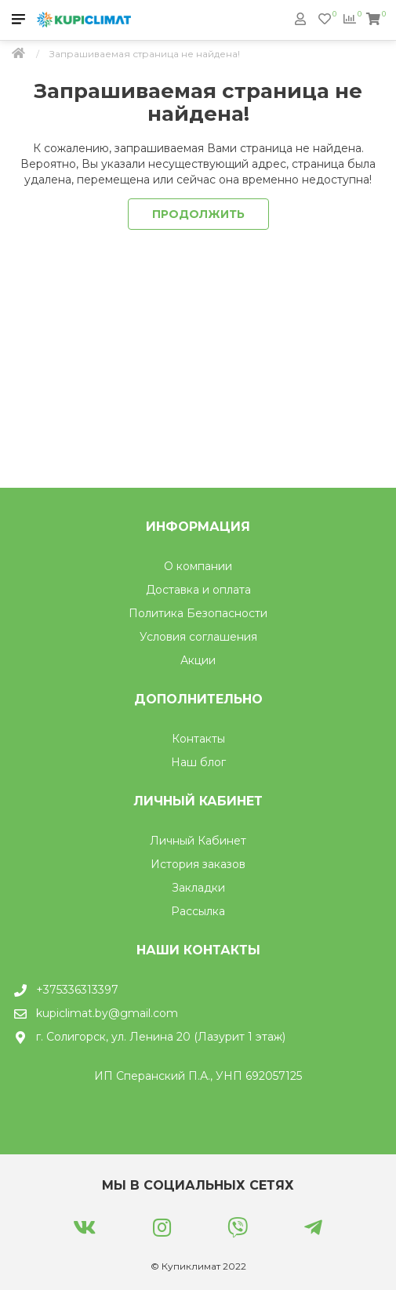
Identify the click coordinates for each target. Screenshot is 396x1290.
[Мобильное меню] (18, 20)
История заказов (198, 864)
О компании (198, 566)
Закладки (198, 888)
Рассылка (198, 911)
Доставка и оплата (198, 590)
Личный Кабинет (198, 841)
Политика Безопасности (198, 613)
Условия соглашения (198, 637)
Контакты (198, 739)
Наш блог (198, 762)
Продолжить (198, 214)
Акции (198, 660)
